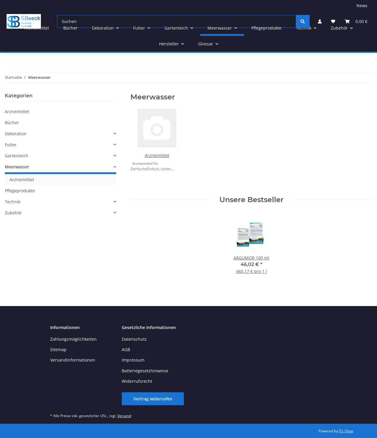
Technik (12, 202)
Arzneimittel (157, 155)
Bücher (12, 122)
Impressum (133, 360)
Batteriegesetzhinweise (145, 371)
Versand (124, 415)
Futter (11, 144)
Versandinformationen (72, 360)
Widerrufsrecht (137, 381)
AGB (126, 349)
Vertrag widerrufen (152, 399)
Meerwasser (17, 167)
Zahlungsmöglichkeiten (73, 339)
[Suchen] (303, 21)
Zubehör (13, 213)
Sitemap (58, 349)
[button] (60, 133)
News (361, 5)
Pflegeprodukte (20, 190)
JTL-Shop (346, 431)
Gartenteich (16, 156)
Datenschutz (134, 339)
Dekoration (16, 133)
